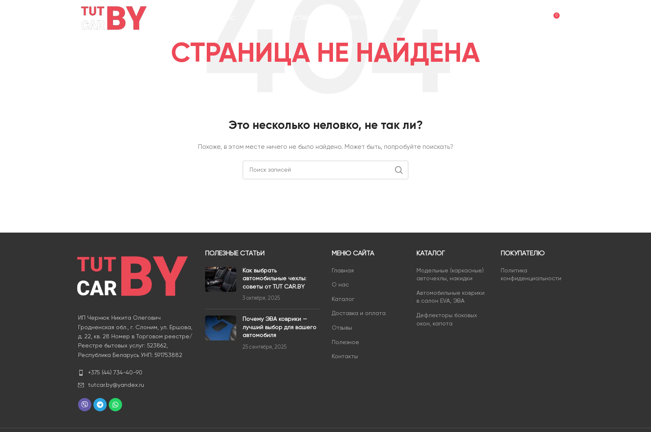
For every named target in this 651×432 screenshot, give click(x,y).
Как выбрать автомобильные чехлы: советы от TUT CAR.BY (274, 279)
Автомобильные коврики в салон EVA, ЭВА (450, 297)
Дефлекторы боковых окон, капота (446, 320)
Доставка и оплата (359, 313)
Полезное (345, 342)
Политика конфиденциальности (531, 275)
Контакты (345, 356)
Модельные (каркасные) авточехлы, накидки (450, 275)
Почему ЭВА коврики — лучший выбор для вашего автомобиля (279, 327)
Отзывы (342, 328)
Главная (343, 271)
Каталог (343, 299)
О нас (340, 285)
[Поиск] (518, 18)
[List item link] (135, 372)
